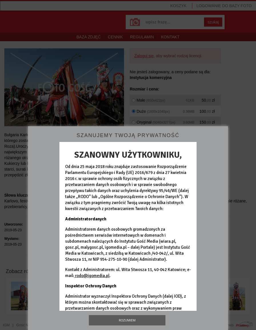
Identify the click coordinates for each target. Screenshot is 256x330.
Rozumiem (127, 320)
